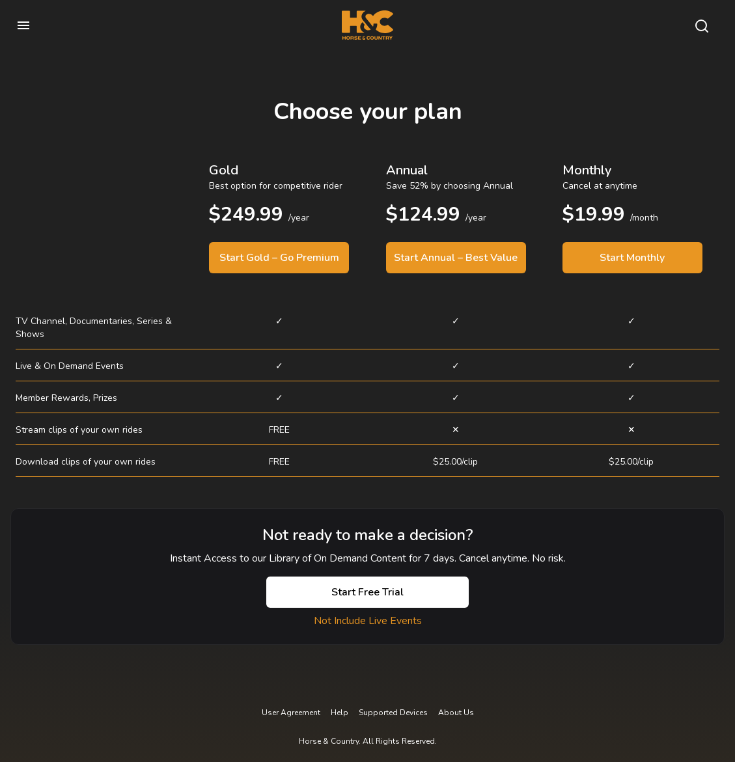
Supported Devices (393, 712)
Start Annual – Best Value (456, 258)
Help (339, 712)
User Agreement (291, 712)
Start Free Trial (367, 592)
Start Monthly (632, 258)
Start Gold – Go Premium (279, 258)
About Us (456, 712)
